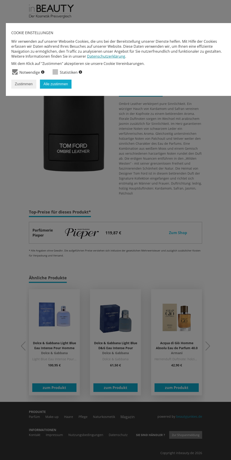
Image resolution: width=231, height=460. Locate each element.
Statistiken (67, 72)
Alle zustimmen (56, 84)
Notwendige (28, 72)
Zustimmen (24, 84)
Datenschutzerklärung (106, 56)
